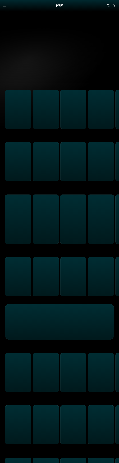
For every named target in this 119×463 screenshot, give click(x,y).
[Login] (114, 5)
